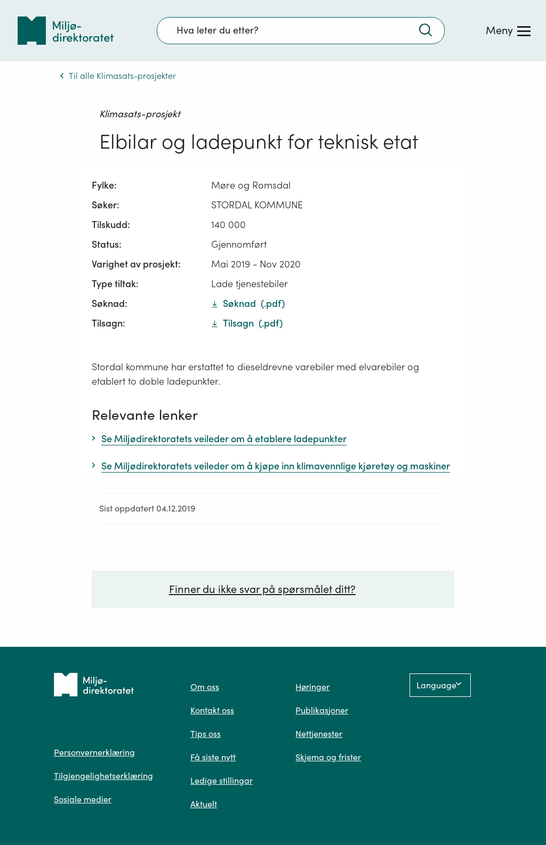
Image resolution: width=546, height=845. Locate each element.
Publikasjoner (321, 710)
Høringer (312, 686)
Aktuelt (203, 804)
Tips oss (205, 733)
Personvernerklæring (94, 752)
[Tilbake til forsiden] (66, 30)
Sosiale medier (82, 799)
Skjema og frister (328, 757)
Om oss (204, 686)
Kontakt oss (212, 710)
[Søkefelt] (301, 30)
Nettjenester (318, 733)
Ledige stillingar (221, 780)
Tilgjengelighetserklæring (103, 775)
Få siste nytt (213, 757)
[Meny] (508, 30)
